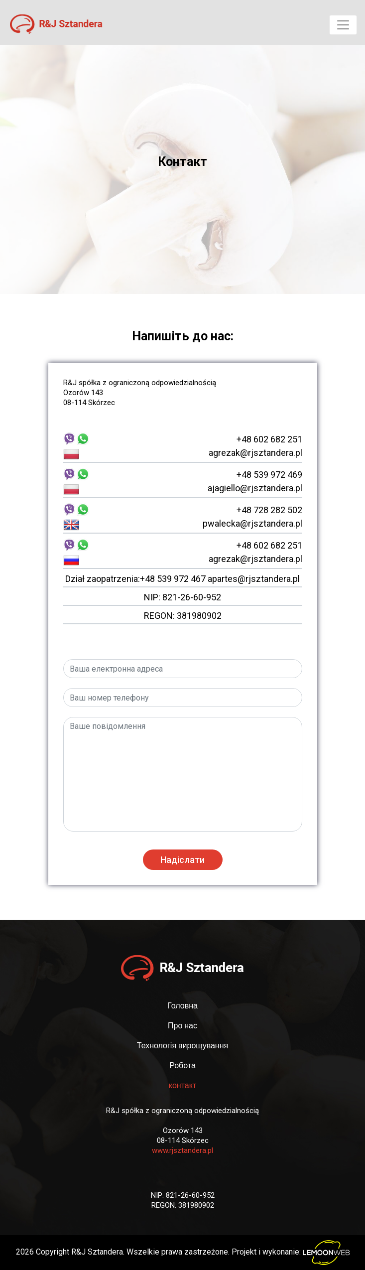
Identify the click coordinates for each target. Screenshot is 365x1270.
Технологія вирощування (182, 1045)
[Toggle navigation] (343, 25)
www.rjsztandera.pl (182, 1150)
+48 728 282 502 (269, 510)
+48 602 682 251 (269, 439)
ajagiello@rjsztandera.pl (255, 488)
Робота (182, 1065)
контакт (182, 1085)
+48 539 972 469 (269, 474)
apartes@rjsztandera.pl (254, 578)
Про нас (182, 1025)
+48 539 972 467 (173, 578)
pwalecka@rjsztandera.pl (252, 523)
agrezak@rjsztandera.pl (255, 452)
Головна (182, 1005)
